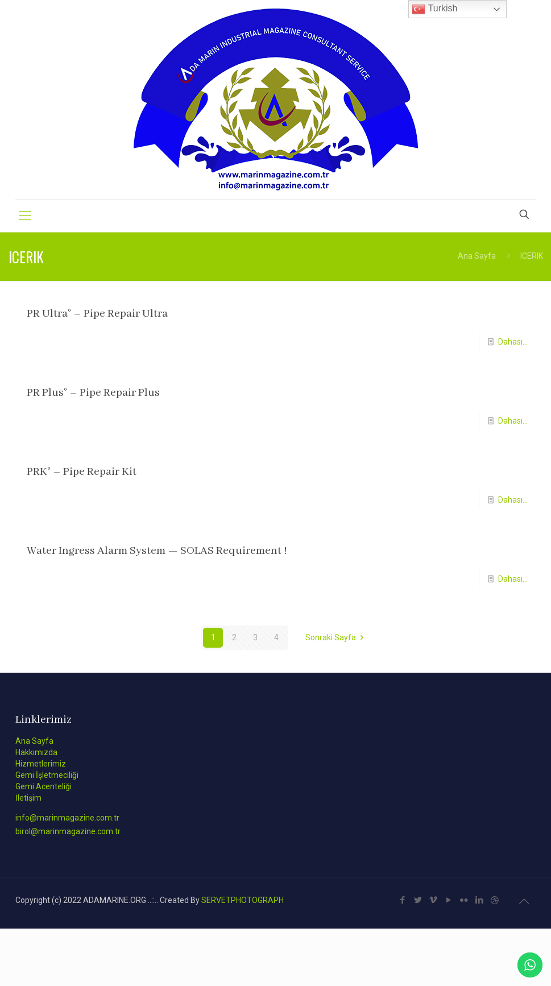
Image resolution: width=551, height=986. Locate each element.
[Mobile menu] (25, 215)
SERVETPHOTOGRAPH (242, 900)
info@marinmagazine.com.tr (67, 817)
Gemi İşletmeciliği (46, 775)
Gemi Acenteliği (43, 786)
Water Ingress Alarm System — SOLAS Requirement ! (157, 551)
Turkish (434, 9)
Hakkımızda (36, 752)
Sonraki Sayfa (336, 637)
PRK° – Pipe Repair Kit (81, 472)
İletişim (28, 797)
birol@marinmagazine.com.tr (68, 831)
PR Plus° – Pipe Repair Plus (93, 393)
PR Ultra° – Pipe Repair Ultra (97, 313)
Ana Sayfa (477, 255)
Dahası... (513, 341)
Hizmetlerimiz (40, 763)
